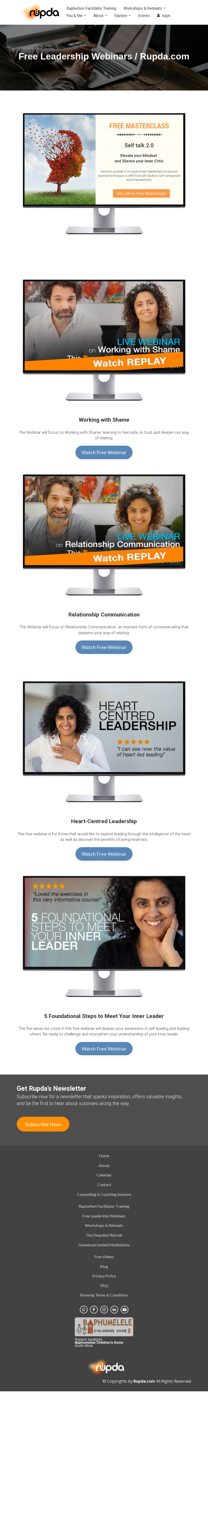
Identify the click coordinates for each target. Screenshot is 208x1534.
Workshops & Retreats (143, 8)
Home (104, 1155)
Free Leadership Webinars (104, 1216)
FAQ (104, 1285)
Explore (120, 15)
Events (144, 15)
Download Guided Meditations (104, 1244)
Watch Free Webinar (104, 452)
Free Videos (104, 1256)
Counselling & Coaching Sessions (104, 1194)
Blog (104, 1266)
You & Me (75, 15)
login (163, 15)
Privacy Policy (104, 1275)
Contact (104, 1184)
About (98, 15)
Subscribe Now (43, 1124)
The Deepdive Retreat (104, 1235)
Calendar (104, 1175)
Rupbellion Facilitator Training (91, 8)
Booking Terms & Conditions (104, 1295)
